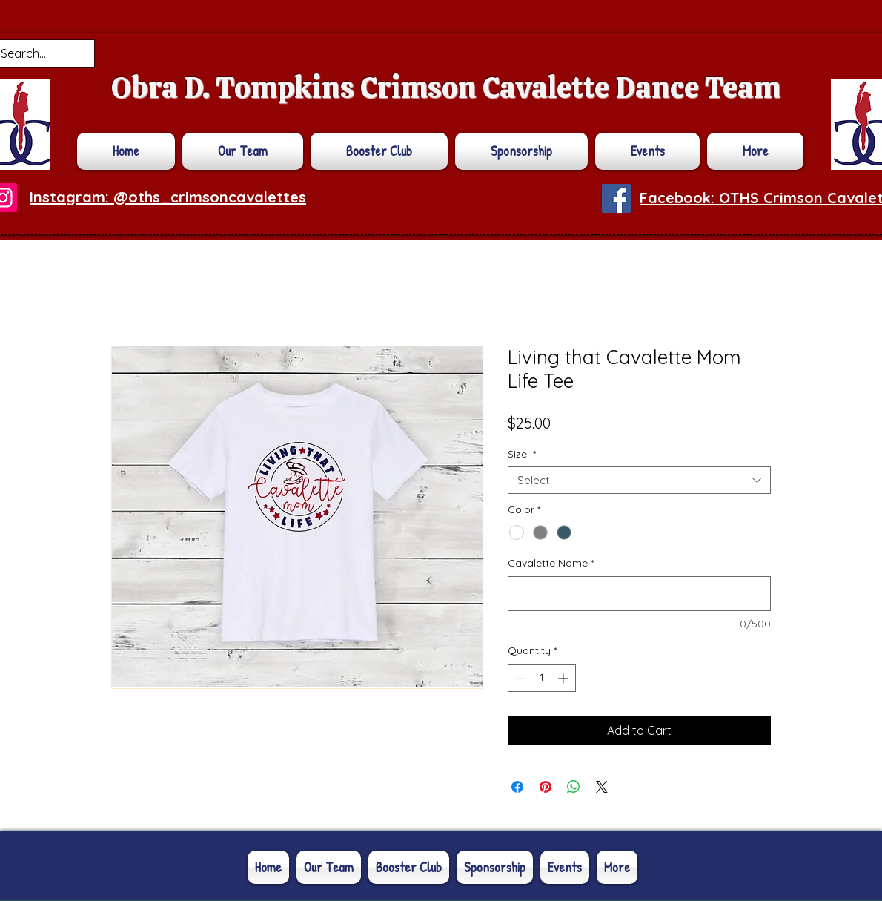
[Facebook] (616, 198)
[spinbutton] (541, 678)
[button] (753, 151)
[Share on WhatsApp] (574, 787)
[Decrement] (519, 678)
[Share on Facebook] (517, 787)
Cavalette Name (551, 563)
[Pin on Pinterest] (545, 787)
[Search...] (32, 53)
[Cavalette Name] (639, 593)
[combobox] (639, 480)
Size (522, 454)
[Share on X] (602, 787)
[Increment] (564, 678)
